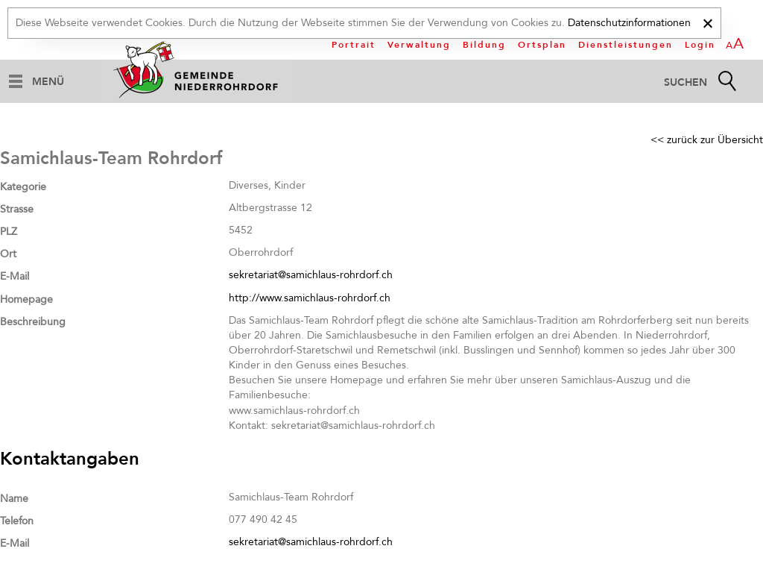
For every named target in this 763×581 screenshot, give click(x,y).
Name (14, 499)
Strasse (17, 209)
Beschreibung (33, 322)
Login (700, 45)
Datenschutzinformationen (629, 23)
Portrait (354, 45)
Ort (8, 254)
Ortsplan (542, 45)
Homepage (26, 299)
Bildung (484, 45)
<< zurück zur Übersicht (706, 140)
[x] (707, 21)
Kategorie (23, 187)
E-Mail (14, 276)
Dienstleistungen (625, 45)
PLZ (8, 231)
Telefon (17, 521)
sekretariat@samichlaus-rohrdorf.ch (311, 275)
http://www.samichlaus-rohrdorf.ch (309, 298)
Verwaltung (419, 45)
